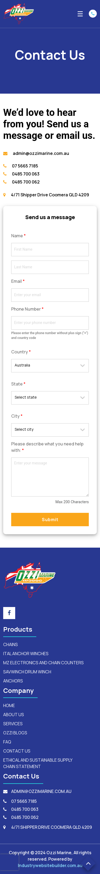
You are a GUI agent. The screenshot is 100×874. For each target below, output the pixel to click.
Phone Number (27, 309)
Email (18, 281)
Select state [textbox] (26, 397)
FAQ (7, 742)
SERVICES (13, 724)
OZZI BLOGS (15, 733)
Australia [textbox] (22, 365)
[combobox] (50, 365)
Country (21, 352)
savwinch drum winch (27, 672)
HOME (9, 705)
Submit (50, 519)
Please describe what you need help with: (47, 447)
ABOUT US (13, 714)
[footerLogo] (30, 579)
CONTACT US (16, 751)
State (18, 384)
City (17, 416)
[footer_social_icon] (9, 613)
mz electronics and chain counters (43, 663)
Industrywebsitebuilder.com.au (50, 865)
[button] (88, 863)
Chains (10, 644)
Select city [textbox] (24, 429)
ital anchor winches (26, 654)
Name (18, 236)
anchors (13, 681)
